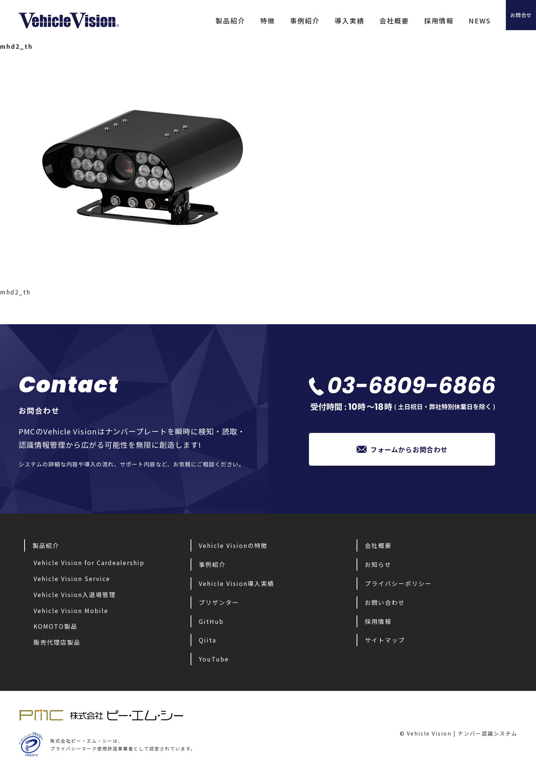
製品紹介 (201, 20)
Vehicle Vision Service (72, 580)
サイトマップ (385, 641)
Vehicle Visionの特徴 (233, 547)
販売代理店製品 (57, 644)
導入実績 (320, 20)
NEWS (450, 20)
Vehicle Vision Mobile (71, 612)
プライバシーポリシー (398, 585)
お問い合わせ (385, 604)
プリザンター (219, 604)
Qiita (207, 641)
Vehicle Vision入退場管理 (75, 596)
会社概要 (365, 20)
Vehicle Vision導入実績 (236, 585)
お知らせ (378, 566)
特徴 (238, 20)
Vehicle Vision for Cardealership (89, 564)
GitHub (211, 623)
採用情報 (409, 20)
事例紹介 (275, 20)
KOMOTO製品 (55, 628)
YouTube (214, 660)
